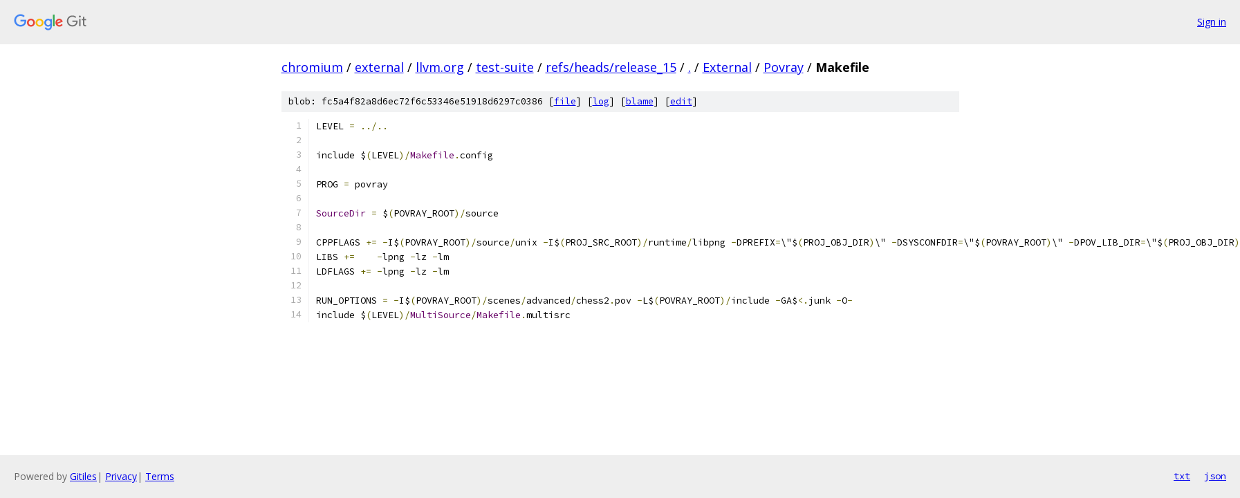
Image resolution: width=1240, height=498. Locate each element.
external (379, 67)
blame (640, 101)
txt (1182, 476)
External (727, 67)
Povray (784, 67)
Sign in (1211, 21)
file (565, 101)
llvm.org (440, 67)
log (601, 101)
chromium (312, 67)
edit (681, 101)
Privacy (121, 476)
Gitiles (83, 476)
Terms (159, 476)
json (1215, 476)
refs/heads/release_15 (611, 67)
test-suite (505, 67)
